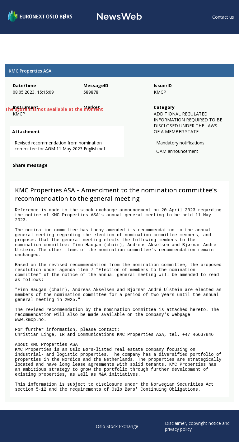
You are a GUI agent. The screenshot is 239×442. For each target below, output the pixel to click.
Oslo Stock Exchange (117, 426)
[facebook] (16, 175)
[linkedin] (37, 175)
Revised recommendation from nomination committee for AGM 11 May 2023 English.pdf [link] (60, 147)
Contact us (223, 17)
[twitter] (26, 175)
